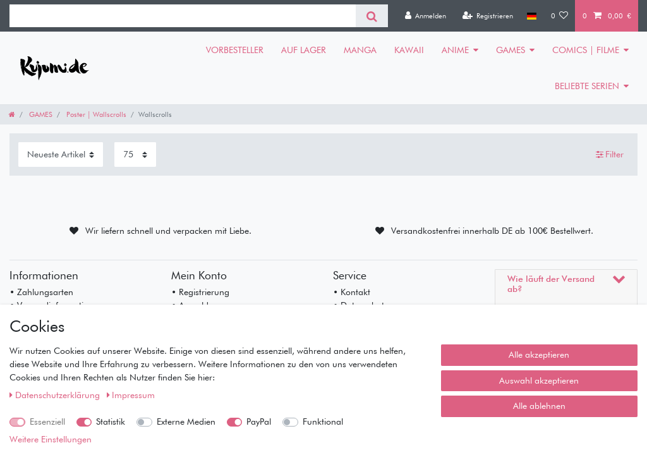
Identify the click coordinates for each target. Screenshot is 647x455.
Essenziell (47, 421)
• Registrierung (200, 292)
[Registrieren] (487, 16)
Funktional (323, 421)
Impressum (131, 395)
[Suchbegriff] (182, 15)
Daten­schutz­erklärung (55, 395)
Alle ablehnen (539, 406)
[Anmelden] (425, 16)
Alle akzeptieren (539, 354)
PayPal (258, 421)
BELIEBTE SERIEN (587, 86)
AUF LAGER (303, 50)
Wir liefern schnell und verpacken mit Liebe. (168, 231)
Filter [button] (610, 155)
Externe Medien (186, 421)
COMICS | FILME (585, 50)
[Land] (531, 16)
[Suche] (372, 15)
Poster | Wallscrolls (95, 114)
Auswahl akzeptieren (539, 380)
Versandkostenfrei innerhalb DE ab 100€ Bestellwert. (492, 231)
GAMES (510, 50)
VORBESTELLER (234, 50)
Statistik (110, 421)
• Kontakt (351, 292)
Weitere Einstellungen (50, 439)
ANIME (455, 50)
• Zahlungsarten (41, 292)
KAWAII (409, 50)
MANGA (360, 50)
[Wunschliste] (560, 16)
